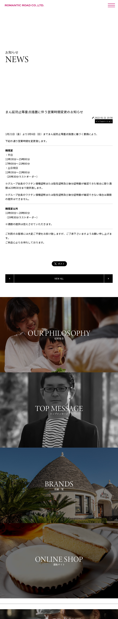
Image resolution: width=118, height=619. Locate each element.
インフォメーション (104, 121)
